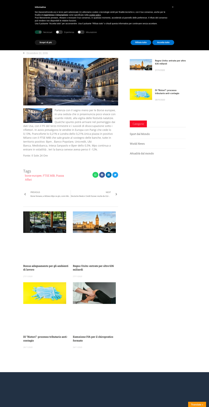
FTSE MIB (49, 175)
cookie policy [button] (95, 15)
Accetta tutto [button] (163, 42)
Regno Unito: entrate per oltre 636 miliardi (170, 62)
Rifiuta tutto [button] (141, 42)
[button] (95, 175)
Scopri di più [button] (45, 42)
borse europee (33, 175)
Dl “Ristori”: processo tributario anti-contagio (167, 91)
